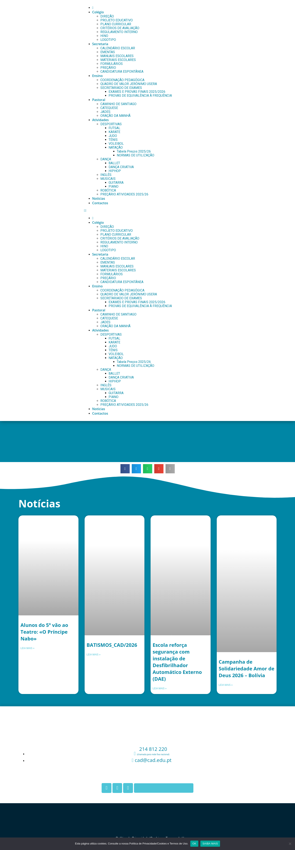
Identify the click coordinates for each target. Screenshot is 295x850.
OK (194, 843)
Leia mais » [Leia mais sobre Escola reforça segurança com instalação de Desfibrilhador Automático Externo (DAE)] (160, 688)
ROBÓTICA (108, 190)
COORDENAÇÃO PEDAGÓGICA (122, 80)
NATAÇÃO (116, 147)
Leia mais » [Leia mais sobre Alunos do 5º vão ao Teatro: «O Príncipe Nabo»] (27, 648)
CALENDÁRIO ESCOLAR (117, 48)
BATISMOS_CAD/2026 (112, 644)
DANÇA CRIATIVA (121, 167)
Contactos (100, 203)
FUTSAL (114, 128)
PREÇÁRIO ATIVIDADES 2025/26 (124, 194)
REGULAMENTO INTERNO (119, 32)
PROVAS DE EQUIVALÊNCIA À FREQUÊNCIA (140, 96)
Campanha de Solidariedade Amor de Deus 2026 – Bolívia (247, 668)
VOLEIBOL (116, 144)
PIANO (113, 186)
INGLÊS (105, 175)
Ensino (97, 75)
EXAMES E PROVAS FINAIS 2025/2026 (137, 92)
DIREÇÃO (107, 16)
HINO (104, 36)
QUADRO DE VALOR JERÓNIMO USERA (128, 84)
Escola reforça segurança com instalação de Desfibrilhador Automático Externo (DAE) (177, 661)
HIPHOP (115, 171)
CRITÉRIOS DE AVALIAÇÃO (119, 28)
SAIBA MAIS (210, 843)
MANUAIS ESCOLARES (117, 56)
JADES (105, 112)
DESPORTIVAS (111, 124)
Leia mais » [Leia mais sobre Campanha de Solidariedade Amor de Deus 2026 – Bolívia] (226, 685)
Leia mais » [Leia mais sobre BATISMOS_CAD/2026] (94, 654)
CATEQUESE (109, 108)
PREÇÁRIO (108, 68)
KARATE (114, 132)
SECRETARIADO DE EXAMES (121, 88)
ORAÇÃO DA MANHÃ (115, 116)
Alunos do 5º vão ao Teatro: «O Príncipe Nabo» (44, 632)
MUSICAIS (108, 179)
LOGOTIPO (108, 40)
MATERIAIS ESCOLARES (118, 60)
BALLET (114, 163)
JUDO (113, 136)
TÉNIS (113, 140)
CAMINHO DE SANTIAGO (118, 104)
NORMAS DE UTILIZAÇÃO (135, 155)
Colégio (98, 12)
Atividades (100, 120)
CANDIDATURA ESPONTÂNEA (121, 71)
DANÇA (105, 159)
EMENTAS (107, 52)
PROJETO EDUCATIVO (116, 20)
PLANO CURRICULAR (115, 24)
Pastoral (98, 100)
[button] (180, 210)
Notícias (98, 198)
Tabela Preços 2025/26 (134, 151)
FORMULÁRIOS (111, 64)
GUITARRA (116, 183)
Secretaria (100, 44)
